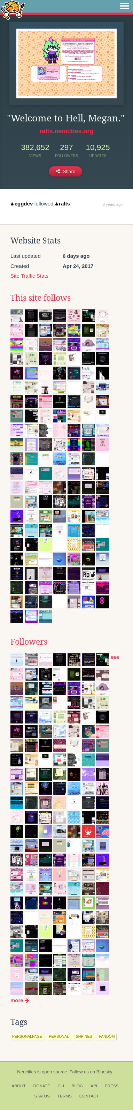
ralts (62, 204)
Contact (89, 1096)
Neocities (26, 1071)
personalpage (27, 1036)
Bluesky (104, 1071)
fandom (107, 1036)
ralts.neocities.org (66, 131)
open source (54, 1071)
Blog (77, 1085)
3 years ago (113, 204)
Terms (64, 1096)
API (94, 1085)
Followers (28, 641)
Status (42, 1096)
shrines (84, 1036)
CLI (61, 1085)
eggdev (22, 204)
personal (59, 1036)
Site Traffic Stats (29, 276)
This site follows (40, 297)
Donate (41, 1085)
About (18, 1085)
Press (112, 1085)
